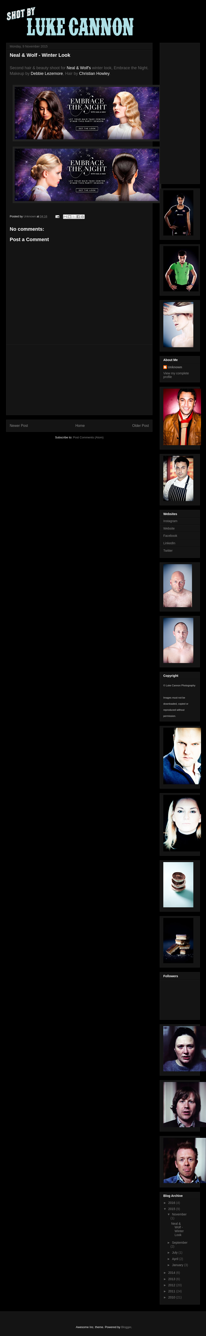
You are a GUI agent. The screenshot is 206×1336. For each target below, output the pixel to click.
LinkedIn (169, 543)
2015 (172, 1209)
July (175, 1252)
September (179, 1242)
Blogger (126, 1327)
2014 (172, 1272)
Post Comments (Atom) (88, 437)
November (179, 1214)
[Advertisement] (79, 379)
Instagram (170, 521)
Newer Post (19, 426)
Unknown (175, 367)
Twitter (168, 550)
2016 (172, 1203)
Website (169, 528)
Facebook (170, 535)
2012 (172, 1285)
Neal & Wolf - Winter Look (177, 1229)
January (178, 1265)
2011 (172, 1291)
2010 (172, 1297)
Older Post (140, 426)
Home (80, 426)
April (175, 1259)
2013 (172, 1279)
